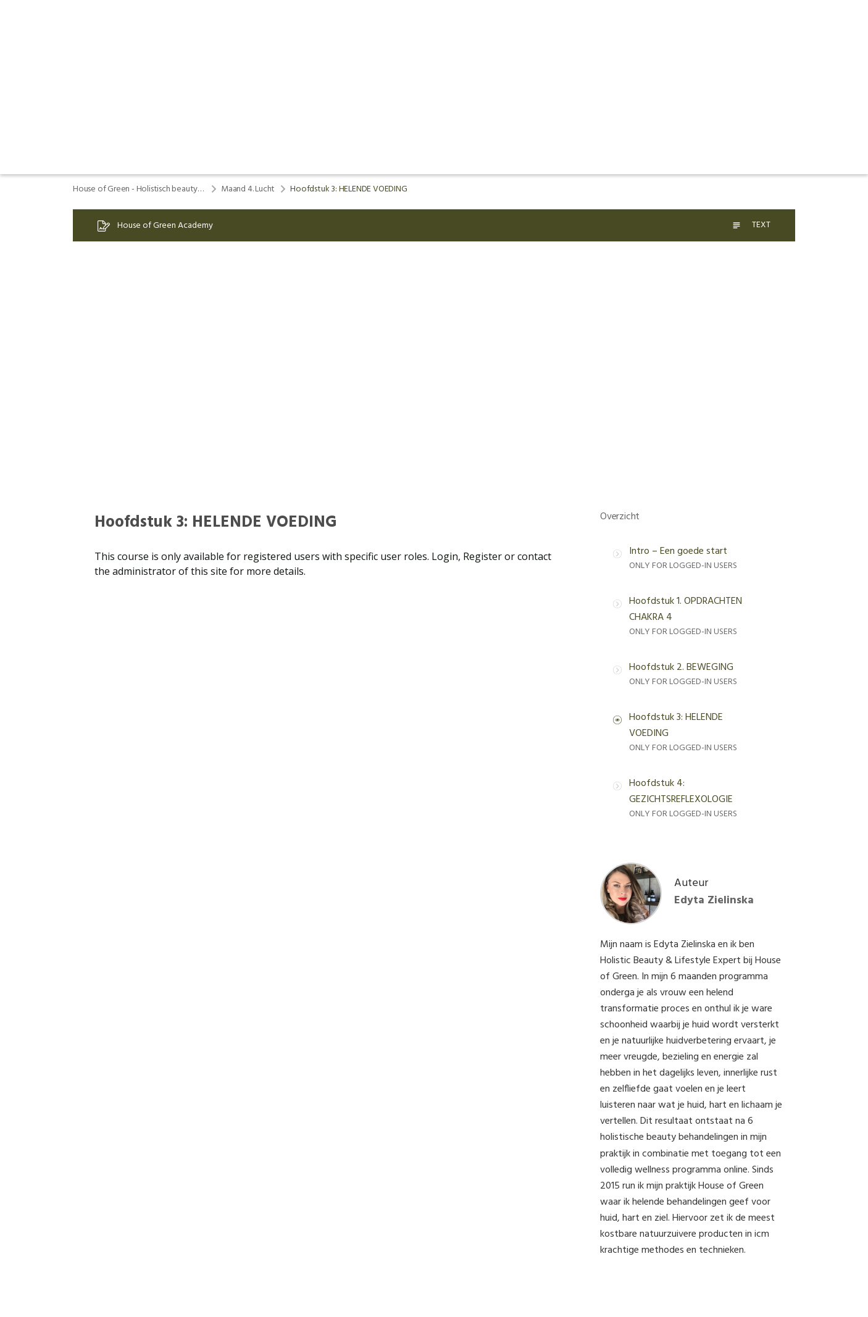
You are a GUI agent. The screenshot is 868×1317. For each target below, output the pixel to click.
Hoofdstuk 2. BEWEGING (681, 667)
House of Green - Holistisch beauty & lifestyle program (139, 189)
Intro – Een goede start (678, 551)
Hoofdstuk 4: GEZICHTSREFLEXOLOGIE (681, 792)
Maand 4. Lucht (248, 189)
